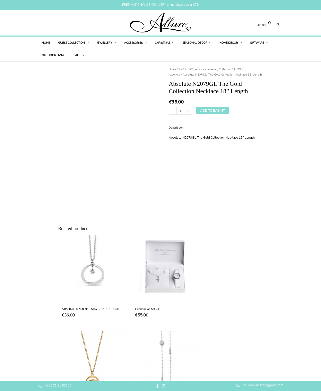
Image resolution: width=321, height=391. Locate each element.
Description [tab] (177, 128)
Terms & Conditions (163, 338)
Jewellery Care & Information (169, 371)
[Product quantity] (180, 110)
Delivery (155, 355)
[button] (157, 386)
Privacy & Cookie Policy (165, 346)
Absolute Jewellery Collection (216, 69)
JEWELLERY (186, 69)
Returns (154, 363)
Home (172, 69)
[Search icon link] (278, 25)
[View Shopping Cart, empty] (264, 25)
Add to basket (213, 111)
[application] (83, 43)
